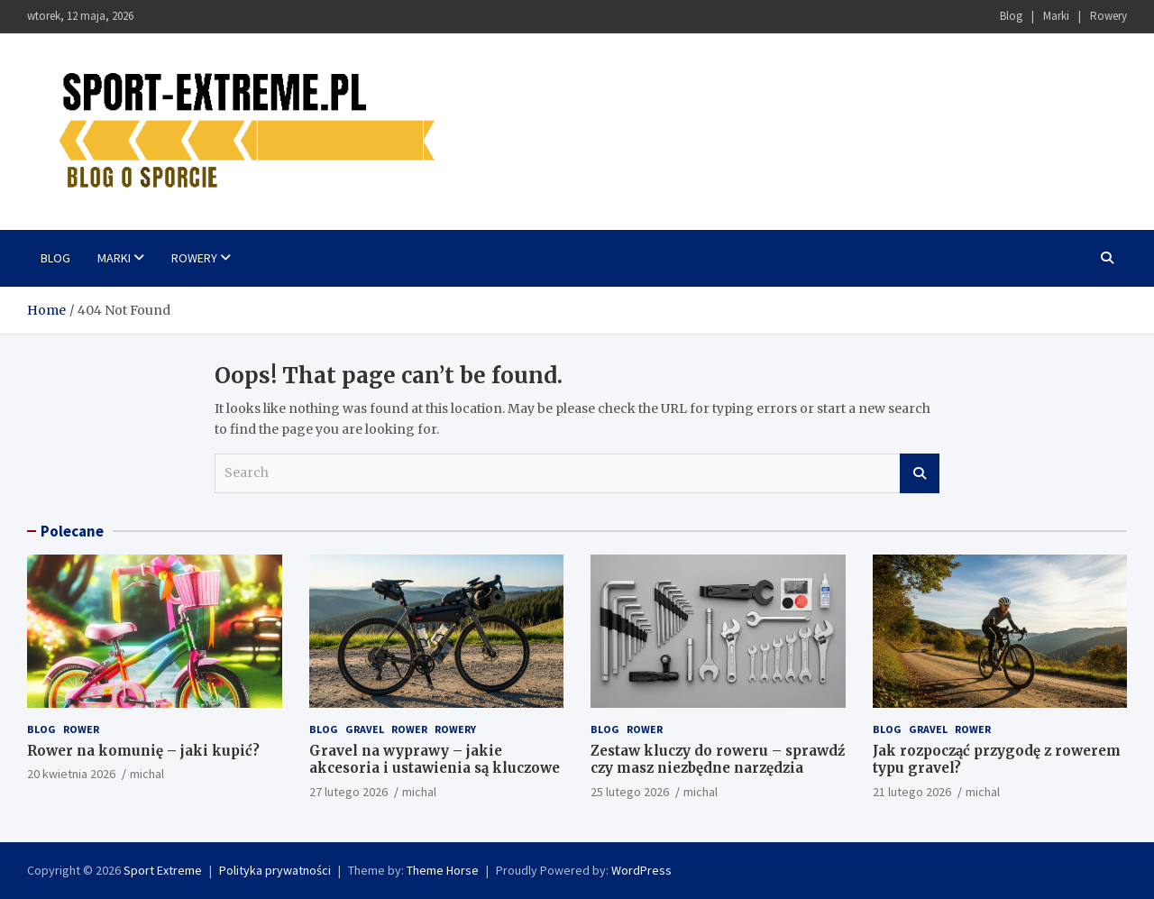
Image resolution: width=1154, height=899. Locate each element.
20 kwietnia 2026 (71, 774)
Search (919, 473)
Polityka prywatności (275, 870)
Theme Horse (443, 870)
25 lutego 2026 (630, 792)
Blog (1011, 15)
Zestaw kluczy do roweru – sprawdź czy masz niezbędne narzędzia (718, 759)
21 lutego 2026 (912, 792)
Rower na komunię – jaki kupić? (143, 750)
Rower (81, 729)
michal (147, 774)
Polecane (72, 531)
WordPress (641, 870)
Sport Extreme (163, 870)
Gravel (364, 729)
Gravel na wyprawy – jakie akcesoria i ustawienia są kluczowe (434, 759)
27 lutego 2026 (348, 792)
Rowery (1108, 15)
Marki (1056, 15)
